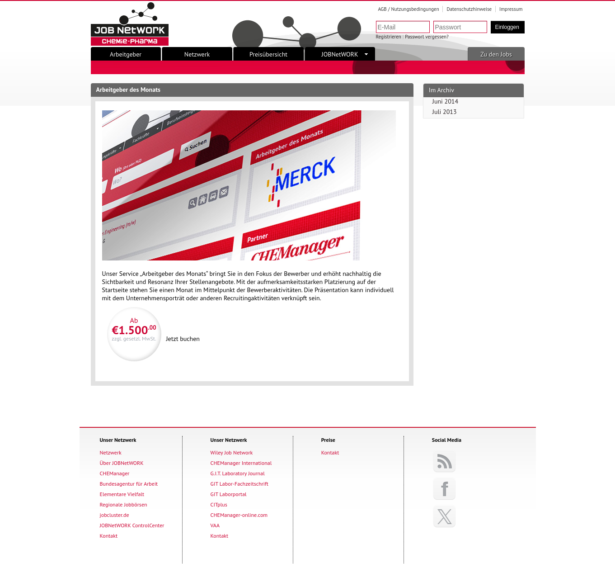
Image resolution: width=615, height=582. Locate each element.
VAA (215, 525)
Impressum (511, 9)
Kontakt (109, 535)
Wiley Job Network (232, 452)
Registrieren (388, 36)
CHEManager (115, 473)
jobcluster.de (114, 514)
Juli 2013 (444, 112)
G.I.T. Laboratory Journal (238, 473)
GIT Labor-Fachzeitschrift (239, 483)
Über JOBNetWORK (122, 462)
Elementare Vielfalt (122, 494)
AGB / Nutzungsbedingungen (408, 9)
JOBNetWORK (345, 54)
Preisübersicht (268, 54)
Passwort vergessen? (427, 36)
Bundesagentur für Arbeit (129, 483)
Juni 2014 (445, 101)
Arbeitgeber (125, 54)
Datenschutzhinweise (469, 9)
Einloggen (507, 27)
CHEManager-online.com (239, 514)
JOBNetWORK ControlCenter (132, 525)
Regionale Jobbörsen (123, 504)
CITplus (219, 504)
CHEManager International (241, 462)
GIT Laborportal (229, 494)
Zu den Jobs (496, 54)
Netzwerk (197, 54)
